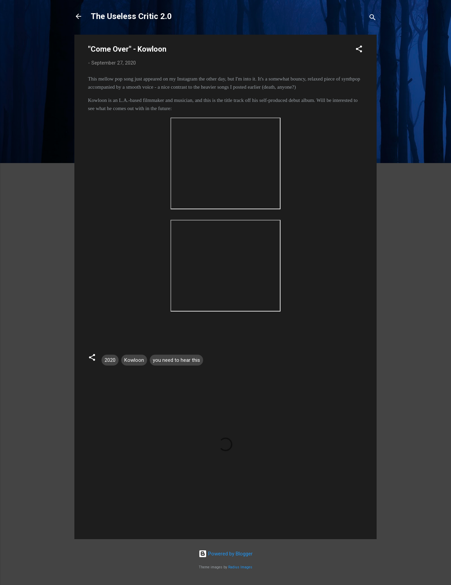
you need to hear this (176, 360)
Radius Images (240, 567)
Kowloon (134, 360)
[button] (359, 50)
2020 (110, 360)
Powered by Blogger (226, 554)
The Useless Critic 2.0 (131, 16)
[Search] (372, 18)
